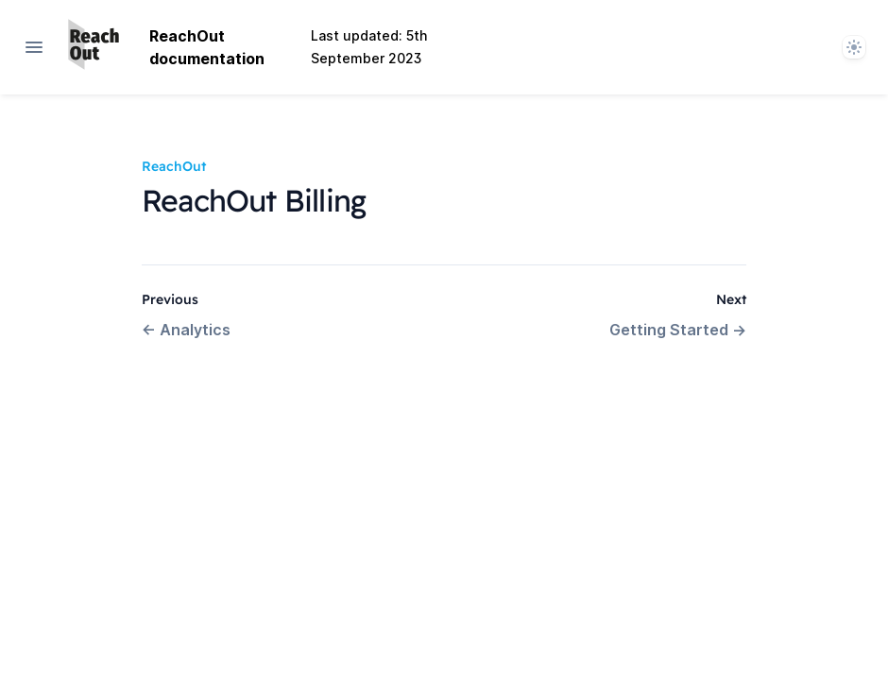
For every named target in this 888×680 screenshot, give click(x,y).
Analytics (186, 329)
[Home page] (93, 47)
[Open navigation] (34, 47)
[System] (854, 47)
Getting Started (677, 329)
